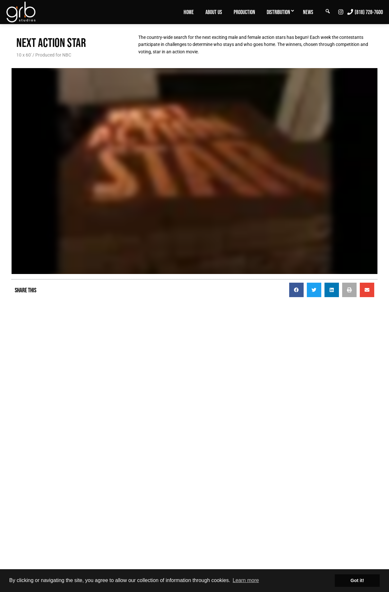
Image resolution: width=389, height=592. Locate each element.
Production (244, 12)
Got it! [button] (357, 580)
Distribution (278, 12)
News (308, 12)
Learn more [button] (246, 580)
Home (189, 12)
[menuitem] (188, 11)
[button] (296, 290)
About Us (213, 12)
